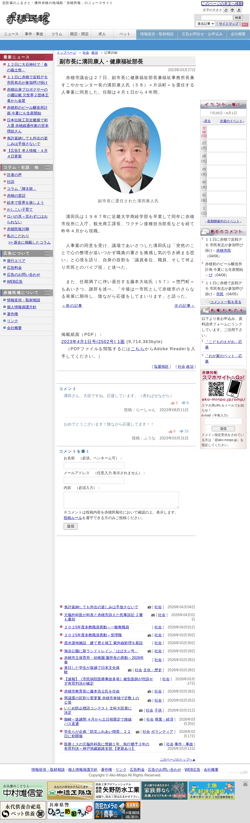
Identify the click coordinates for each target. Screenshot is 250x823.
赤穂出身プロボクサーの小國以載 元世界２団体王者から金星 (28, 95)
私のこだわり (18, 236)
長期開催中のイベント (223, 221)
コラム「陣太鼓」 (22, 189)
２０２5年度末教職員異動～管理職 (93, 635)
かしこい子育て (20, 209)
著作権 (12, 314)
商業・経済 (164, 719)
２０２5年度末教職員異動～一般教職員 (96, 627)
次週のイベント (232, 121)
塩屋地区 (161, 367)
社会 (86, 52)
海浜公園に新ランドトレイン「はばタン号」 (101, 651)
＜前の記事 (72, 306)
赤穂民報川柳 (18, 229)
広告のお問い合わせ (23, 275)
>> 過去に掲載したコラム (29, 242)
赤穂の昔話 (16, 196)
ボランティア (162, 732)
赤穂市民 (223, 250)
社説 (10, 182)
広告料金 (14, 268)
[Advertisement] (126, 569)
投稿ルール (73, 518)
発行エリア (16, 261)
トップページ (66, 52)
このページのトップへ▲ (178, 759)
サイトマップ (228, 23)
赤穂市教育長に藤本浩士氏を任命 (92, 691)
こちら (138, 348)
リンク (12, 321)
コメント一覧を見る (223, 302)
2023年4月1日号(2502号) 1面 (93, 341)
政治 (94, 52)
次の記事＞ (185, 306)
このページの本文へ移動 (222, 4)
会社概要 (14, 328)
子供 (158, 710)
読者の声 (14, 175)
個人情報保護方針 (22, 307)
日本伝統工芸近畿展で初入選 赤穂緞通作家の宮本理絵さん (28, 125)
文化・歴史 (152, 670)
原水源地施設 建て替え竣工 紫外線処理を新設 (103, 643)
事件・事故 (184, 744)
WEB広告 (15, 282)
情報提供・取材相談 (23, 300)
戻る (206, 121)
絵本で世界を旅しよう (25, 203)
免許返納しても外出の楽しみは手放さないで (101, 607)
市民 (220, 294)
